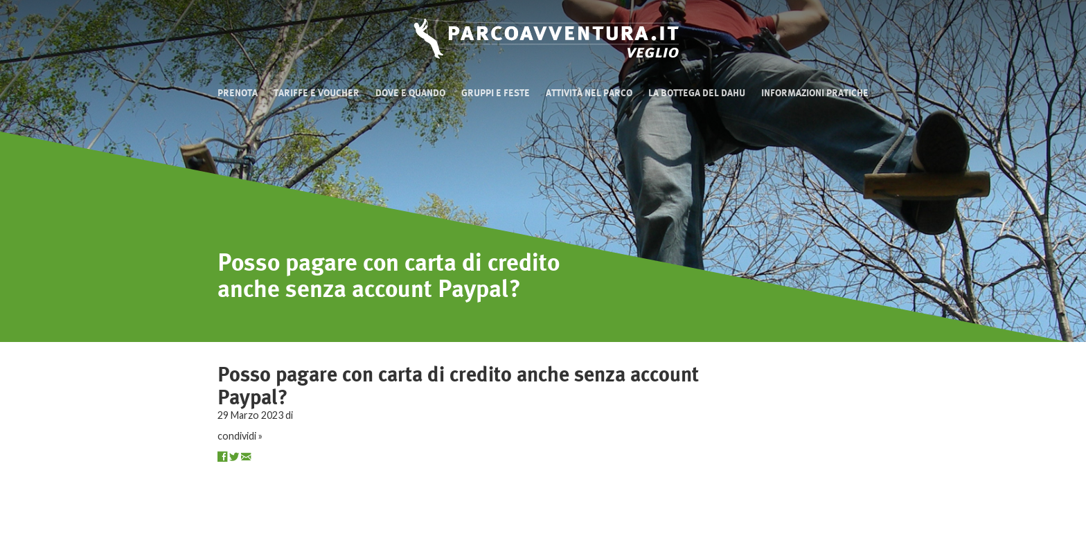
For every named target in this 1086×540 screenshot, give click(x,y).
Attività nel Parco (589, 93)
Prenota (237, 93)
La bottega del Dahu (696, 93)
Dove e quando (410, 93)
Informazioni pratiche (815, 93)
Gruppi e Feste (495, 93)
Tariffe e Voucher (316, 93)
